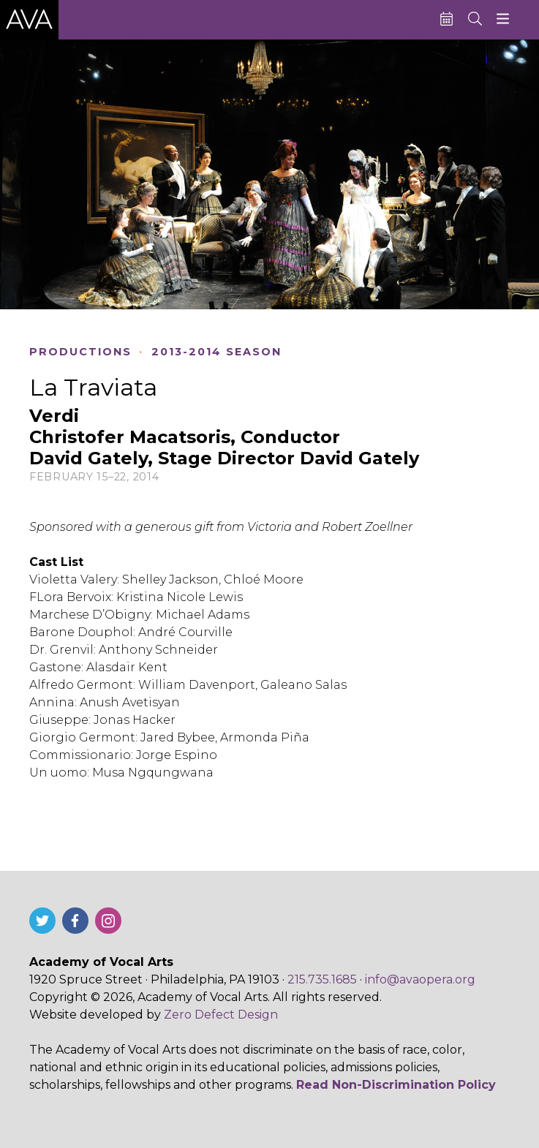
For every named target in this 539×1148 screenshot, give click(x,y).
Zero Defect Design (221, 1015)
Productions (80, 352)
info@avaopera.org (420, 979)
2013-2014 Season (216, 352)
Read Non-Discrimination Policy (396, 1085)
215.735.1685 (322, 979)
